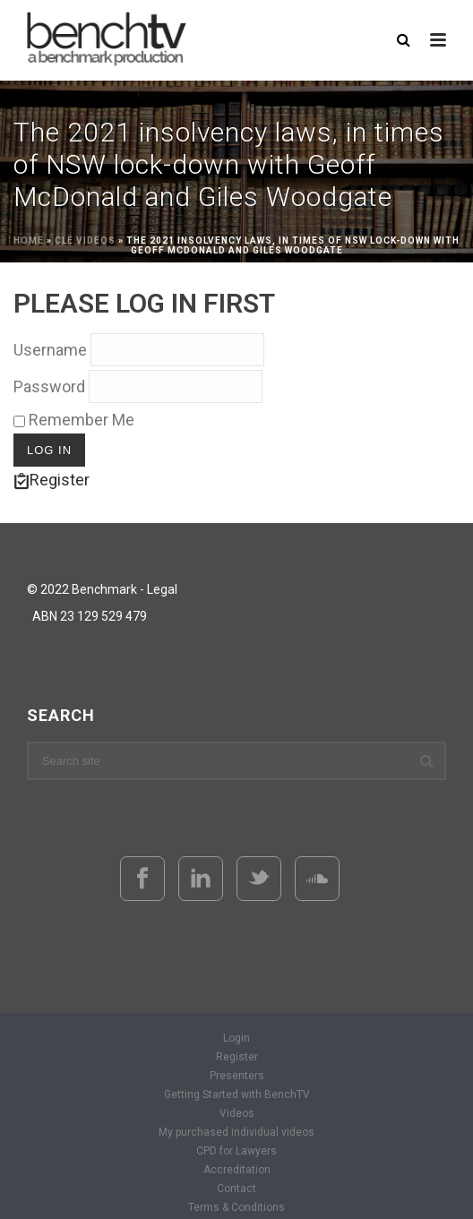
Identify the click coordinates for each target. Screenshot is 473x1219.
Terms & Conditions (236, 1207)
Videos (236, 1113)
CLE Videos (85, 240)
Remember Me (73, 419)
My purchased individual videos (236, 1132)
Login (236, 1038)
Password (49, 386)
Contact (236, 1188)
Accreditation (237, 1169)
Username (50, 349)
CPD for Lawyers (236, 1151)
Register (51, 479)
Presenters (237, 1075)
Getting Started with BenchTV (237, 1094)
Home (28, 240)
